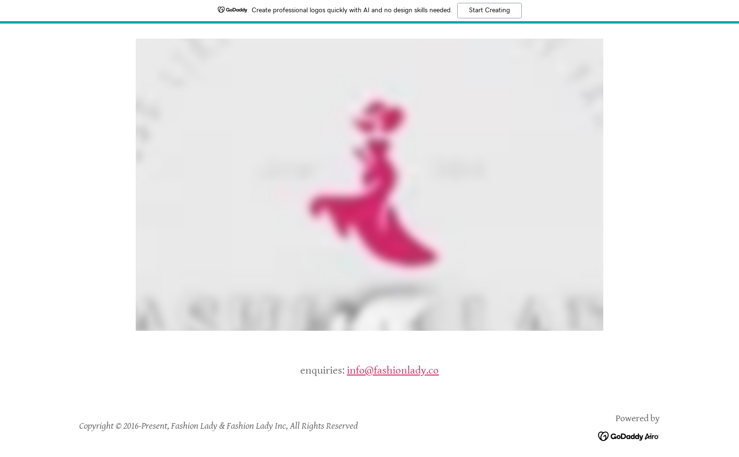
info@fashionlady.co (393, 370)
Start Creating (489, 10)
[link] (629, 435)
